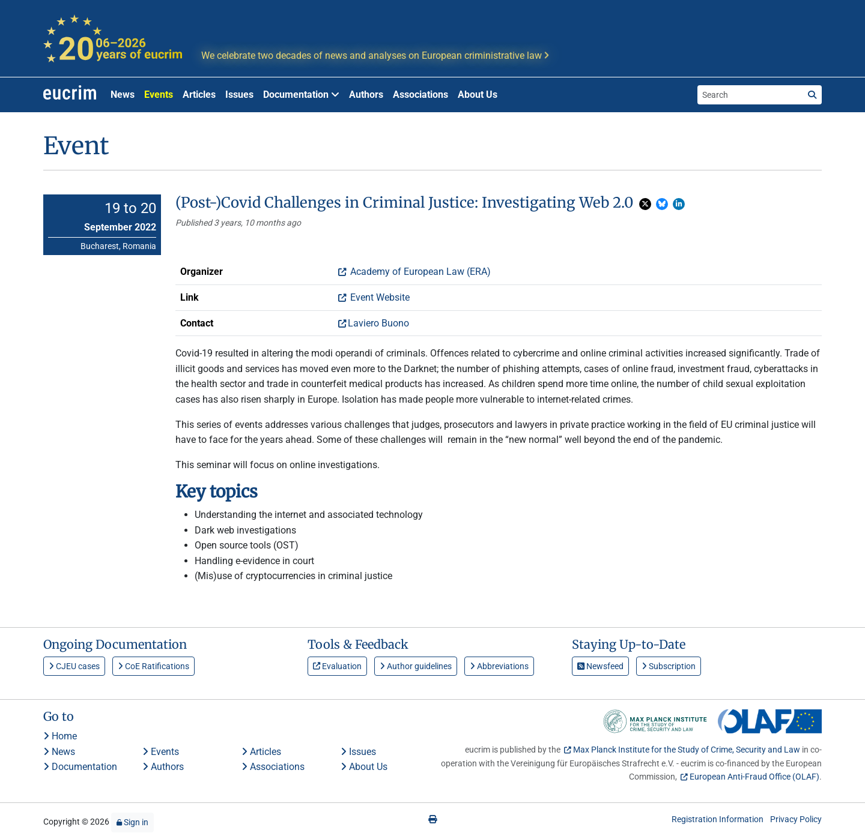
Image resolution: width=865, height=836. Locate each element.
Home (60, 736)
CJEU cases (74, 666)
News (123, 94)
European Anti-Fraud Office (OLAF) (754, 776)
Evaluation (337, 666)
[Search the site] (750, 94)
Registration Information (717, 819)
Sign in (132, 822)
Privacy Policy (796, 819)
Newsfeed (600, 666)
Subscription (669, 666)
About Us (477, 94)
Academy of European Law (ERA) (419, 271)
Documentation (80, 766)
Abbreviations (499, 666)
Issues (239, 94)
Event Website (379, 297)
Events (158, 94)
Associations (420, 94)
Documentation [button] (301, 94)
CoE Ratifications (153, 666)
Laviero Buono (378, 323)
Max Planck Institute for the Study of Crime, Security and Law (686, 749)
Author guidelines (416, 666)
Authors (366, 94)
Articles (199, 94)
